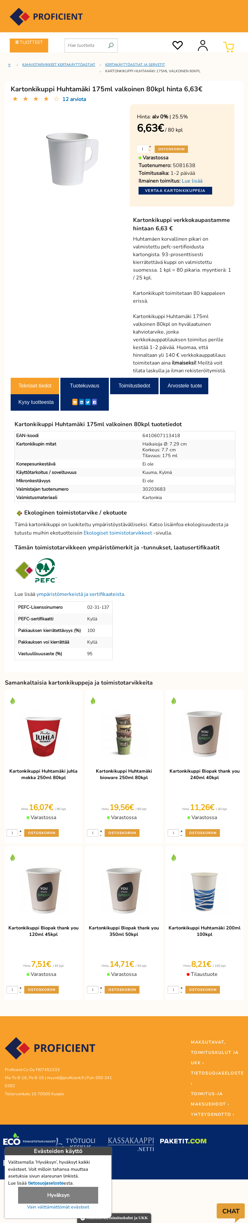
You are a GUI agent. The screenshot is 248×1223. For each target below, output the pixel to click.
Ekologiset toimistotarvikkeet (118, 532)
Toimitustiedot (134, 385)
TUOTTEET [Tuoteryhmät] (29, 42)
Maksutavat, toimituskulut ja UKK (114, 1218)
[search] (111, 42)
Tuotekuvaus (84, 385)
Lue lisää (192, 181)
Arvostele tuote (185, 385)
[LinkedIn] (81, 402)
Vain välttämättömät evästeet (58, 1207)
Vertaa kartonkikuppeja (175, 190)
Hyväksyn (58, 1195)
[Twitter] (87, 402)
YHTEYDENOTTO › (212, 1115)
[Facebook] (94, 402)
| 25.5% (170, 116)
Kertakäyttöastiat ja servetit (135, 64)
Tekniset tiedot (34, 385)
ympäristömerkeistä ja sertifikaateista (80, 594)
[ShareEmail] (75, 402)
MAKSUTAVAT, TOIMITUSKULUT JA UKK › (215, 1052)
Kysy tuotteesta (36, 402)
